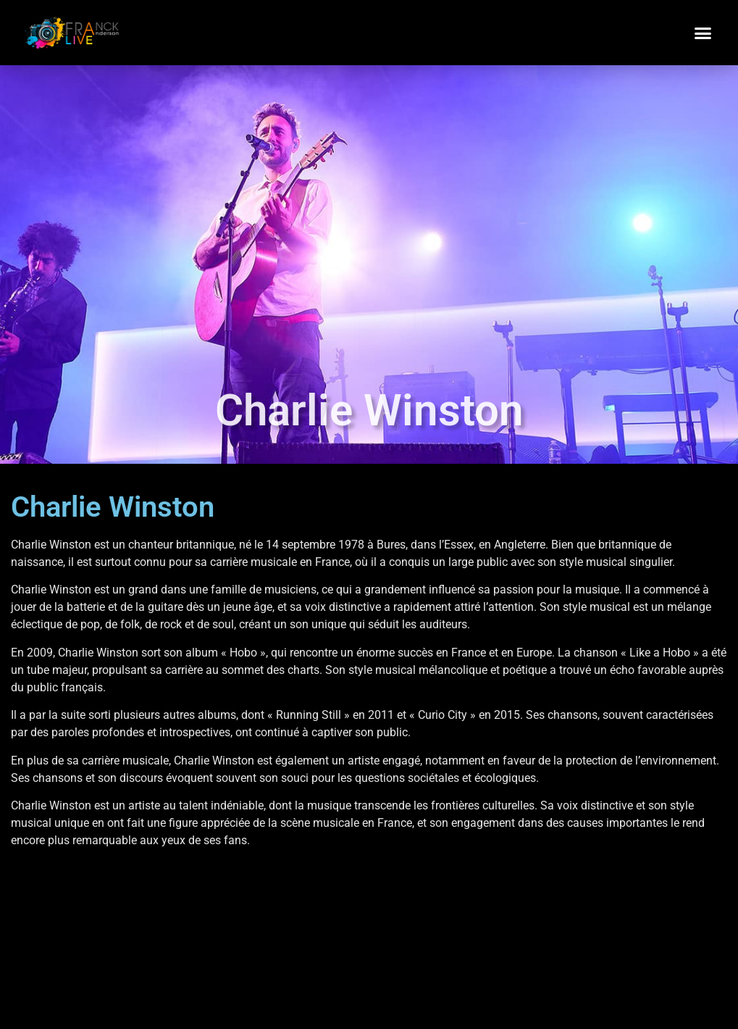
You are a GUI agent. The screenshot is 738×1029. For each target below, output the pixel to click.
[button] (703, 32)
